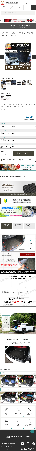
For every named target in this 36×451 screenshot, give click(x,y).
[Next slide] (34, 20)
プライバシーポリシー (7, 446)
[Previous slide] (1, 20)
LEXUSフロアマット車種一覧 (15, 32)
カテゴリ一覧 (3, 32)
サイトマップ (4, 449)
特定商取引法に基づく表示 (8, 443)
